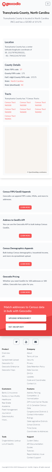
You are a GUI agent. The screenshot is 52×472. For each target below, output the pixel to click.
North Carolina (17, 81)
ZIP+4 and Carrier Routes (37, 402)
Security (30, 360)
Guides (30, 447)
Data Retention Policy (36, 366)
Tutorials (30, 451)
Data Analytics (8, 416)
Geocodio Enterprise (10, 366)
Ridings (30, 418)
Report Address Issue (35, 454)
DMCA (30, 373)
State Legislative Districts (37, 421)
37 (21, 69)
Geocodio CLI (7, 363)
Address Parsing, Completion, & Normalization (34, 395)
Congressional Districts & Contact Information (37, 413)
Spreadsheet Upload (10, 360)
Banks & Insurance (9, 392)
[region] (26, 150)
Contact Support (34, 457)
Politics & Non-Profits (11, 396)
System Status (33, 440)
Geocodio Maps (8, 370)
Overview (6, 353)
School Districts (33, 424)
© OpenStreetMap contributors (37, 172)
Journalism (6, 413)
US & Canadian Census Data (36, 406)
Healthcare (6, 399)
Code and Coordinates (36, 380)
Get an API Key (16, 327)
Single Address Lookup (11, 440)
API (3, 356)
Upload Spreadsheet (20, 318)
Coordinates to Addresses (37, 431)
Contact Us (31, 383)
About (29, 353)
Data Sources (32, 370)
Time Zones (32, 428)
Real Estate (6, 403)
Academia (6, 406)
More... (5, 420)
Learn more (25, 207)
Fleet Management (9, 409)
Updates (30, 376)
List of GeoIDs (8, 444)
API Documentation (35, 444)
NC (22, 85)
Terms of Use (32, 356)
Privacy (30, 363)
